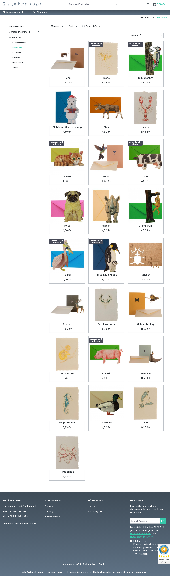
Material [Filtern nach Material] (57, 26)
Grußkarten (15, 37)
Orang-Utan (146, 225)
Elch (106, 127)
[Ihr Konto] (148, 4)
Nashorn (106, 225)
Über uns (92, 506)
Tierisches (17, 47)
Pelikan (67, 274)
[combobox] (90, 4)
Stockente (106, 422)
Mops (67, 225)
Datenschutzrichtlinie (140, 533)
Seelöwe (146, 373)
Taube (145, 422)
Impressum (68, 564)
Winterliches (17, 52)
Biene (67, 78)
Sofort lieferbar (93, 26)
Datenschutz (90, 564)
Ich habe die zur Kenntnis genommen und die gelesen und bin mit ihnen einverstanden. (150, 547)
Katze (67, 176)
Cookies (103, 564)
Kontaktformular (28, 523)
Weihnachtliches (19, 43)
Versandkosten (76, 572)
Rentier (145, 274)
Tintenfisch (67, 471)
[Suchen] (117, 4)
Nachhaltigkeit (95, 511)
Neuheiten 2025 (17, 26)
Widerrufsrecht (52, 516)
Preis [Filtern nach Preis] (73, 26)
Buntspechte (145, 78)
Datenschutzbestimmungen (147, 544)
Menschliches (18, 62)
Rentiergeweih (106, 324)
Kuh (145, 176)
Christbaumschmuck (19, 31)
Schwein (106, 373)
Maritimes (16, 57)
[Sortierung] (146, 35)
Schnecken (67, 373)
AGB (78, 564)
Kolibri (106, 176)
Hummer (145, 127)
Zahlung (49, 511)
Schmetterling (145, 324)
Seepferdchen (67, 422)
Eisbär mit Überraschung (67, 127)
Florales (15, 67)
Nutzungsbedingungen (141, 536)
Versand (49, 506)
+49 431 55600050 (14, 511)
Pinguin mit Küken (106, 274)
